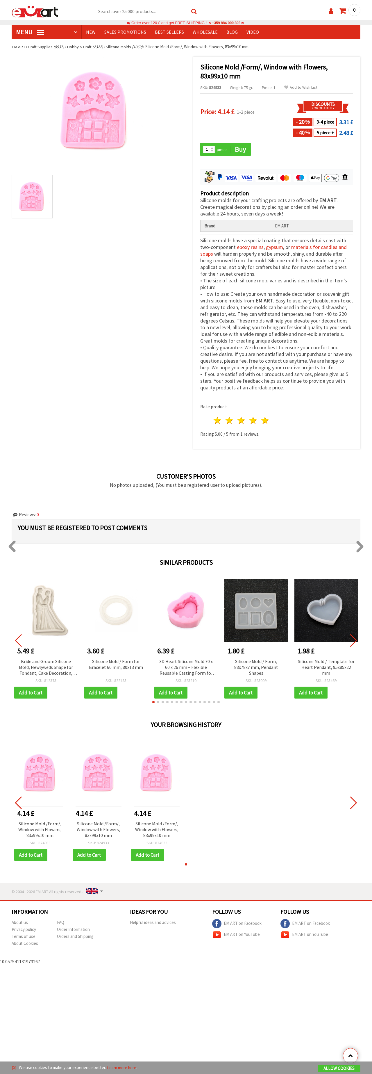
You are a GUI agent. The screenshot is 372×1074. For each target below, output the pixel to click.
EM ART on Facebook (237, 924)
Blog (232, 32)
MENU (30, 32)
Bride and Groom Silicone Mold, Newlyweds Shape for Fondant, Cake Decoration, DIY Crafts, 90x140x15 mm (46, 668)
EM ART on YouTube (236, 936)
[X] (14, 1068)
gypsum (274, 247)
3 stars (242, 421)
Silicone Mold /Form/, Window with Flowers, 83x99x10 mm (40, 830)
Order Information (73, 930)
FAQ (60, 923)
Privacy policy (24, 930)
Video (252, 32)
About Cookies (25, 944)
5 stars (265, 421)
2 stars (230, 421)
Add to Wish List (300, 88)
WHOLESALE (205, 32)
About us (20, 923)
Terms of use (23, 937)
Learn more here (122, 1068)
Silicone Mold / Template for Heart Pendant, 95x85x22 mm (326, 667)
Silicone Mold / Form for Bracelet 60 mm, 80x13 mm (116, 665)
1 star (218, 421)
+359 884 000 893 (226, 23)
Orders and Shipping (75, 937)
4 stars (253, 421)
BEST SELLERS (169, 32)
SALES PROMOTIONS (125, 32)
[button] (153, 703)
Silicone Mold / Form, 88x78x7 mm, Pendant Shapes (256, 667)
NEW (91, 32)
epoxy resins (250, 247)
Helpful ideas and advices (153, 923)
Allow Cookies (339, 1068)
